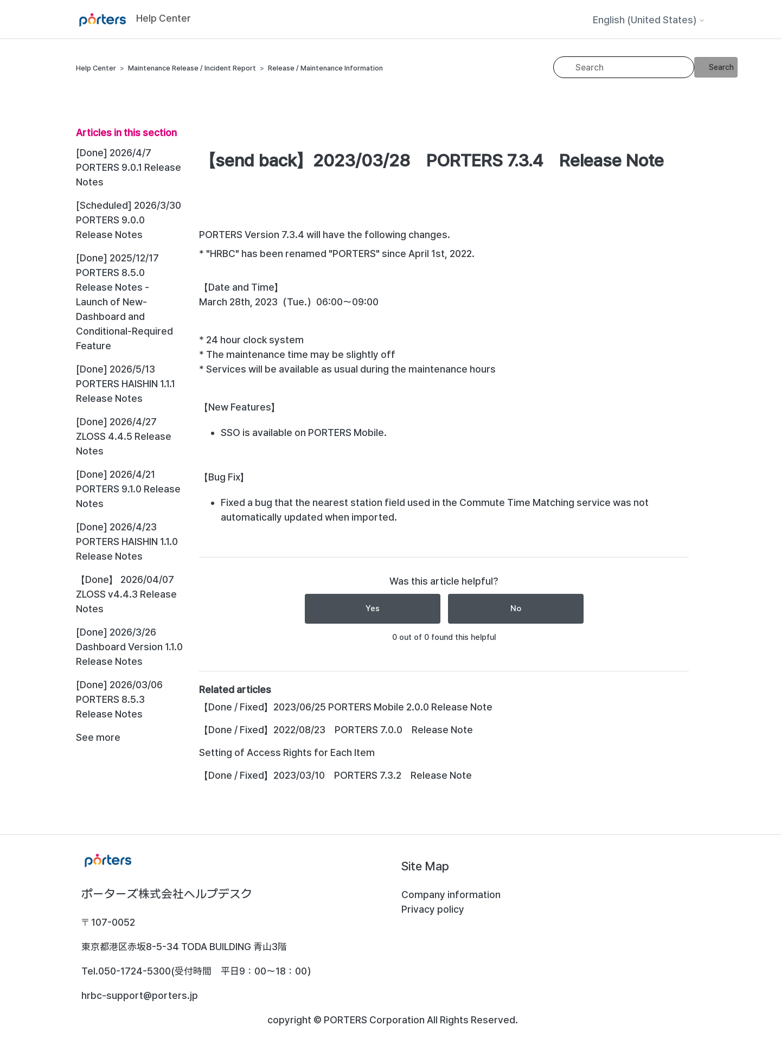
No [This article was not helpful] (515, 608)
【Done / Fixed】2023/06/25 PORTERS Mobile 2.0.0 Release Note (345, 707)
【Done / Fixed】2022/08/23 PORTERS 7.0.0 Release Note (336, 729)
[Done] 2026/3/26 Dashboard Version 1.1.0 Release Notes (129, 646)
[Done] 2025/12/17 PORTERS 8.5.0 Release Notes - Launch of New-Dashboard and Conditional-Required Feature (124, 301)
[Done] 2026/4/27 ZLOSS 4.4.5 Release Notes (123, 436)
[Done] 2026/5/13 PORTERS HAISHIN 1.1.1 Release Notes (125, 383)
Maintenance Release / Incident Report (192, 68)
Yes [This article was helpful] (373, 608)
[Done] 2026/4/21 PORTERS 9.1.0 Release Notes (128, 489)
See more (98, 737)
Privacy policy (432, 909)
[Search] (623, 67)
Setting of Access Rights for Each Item (287, 752)
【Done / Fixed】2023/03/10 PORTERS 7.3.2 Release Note (335, 775)
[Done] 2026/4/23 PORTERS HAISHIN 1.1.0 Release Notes (127, 541)
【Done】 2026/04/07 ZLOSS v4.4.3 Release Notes (126, 594)
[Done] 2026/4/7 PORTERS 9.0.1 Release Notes (128, 167)
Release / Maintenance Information (325, 68)
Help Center (96, 68)
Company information (451, 894)
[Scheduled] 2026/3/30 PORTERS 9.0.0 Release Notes (128, 220)
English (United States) (649, 20)
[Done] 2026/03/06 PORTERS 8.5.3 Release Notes (119, 699)
